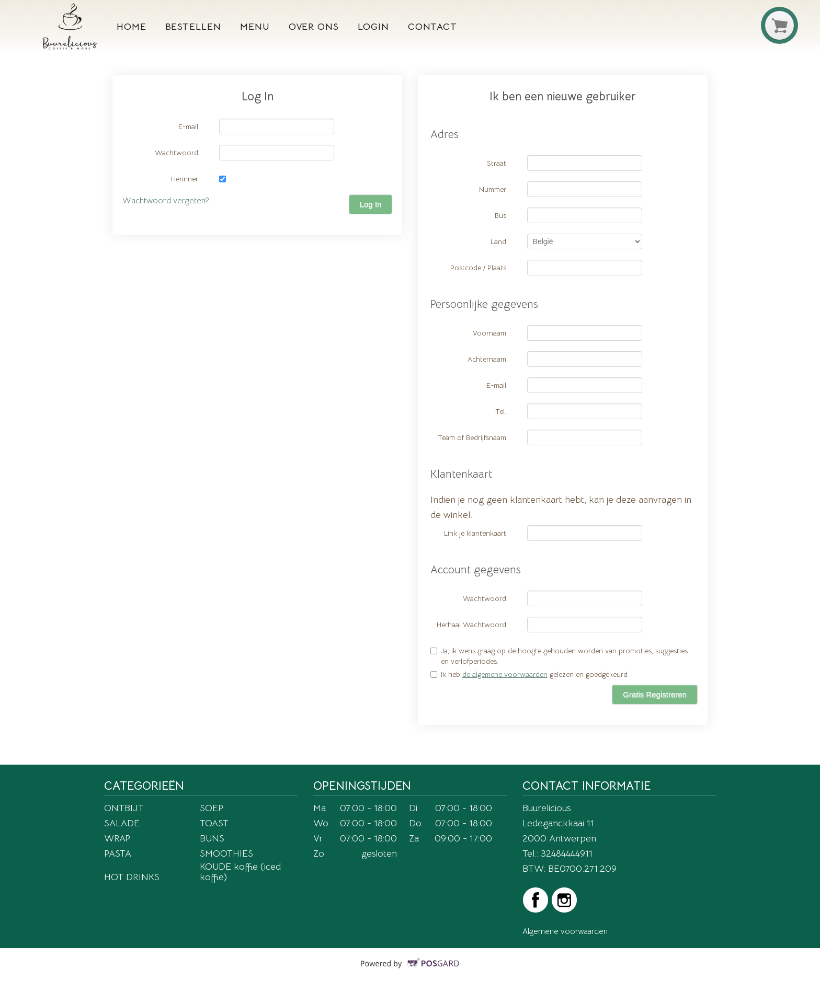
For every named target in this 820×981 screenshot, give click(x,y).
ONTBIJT (124, 808)
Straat (496, 163)
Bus (500, 215)
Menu (255, 26)
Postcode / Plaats (478, 267)
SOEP (211, 808)
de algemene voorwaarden (505, 674)
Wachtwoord (176, 152)
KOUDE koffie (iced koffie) (240, 871)
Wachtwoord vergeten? (165, 200)
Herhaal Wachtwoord (471, 624)
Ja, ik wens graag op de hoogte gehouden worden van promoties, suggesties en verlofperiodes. (559, 656)
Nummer (492, 189)
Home (131, 26)
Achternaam (487, 359)
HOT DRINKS (132, 877)
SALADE (122, 823)
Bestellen (193, 26)
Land (498, 241)
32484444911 (567, 853)
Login (373, 26)
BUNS (212, 838)
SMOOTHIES (226, 853)
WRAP (117, 838)
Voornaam (489, 333)
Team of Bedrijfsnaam (472, 437)
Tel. (500, 411)
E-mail (188, 126)
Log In (371, 204)
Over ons (314, 26)
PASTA (117, 853)
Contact (432, 26)
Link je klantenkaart (475, 533)
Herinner (184, 178)
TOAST (214, 823)
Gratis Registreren (655, 694)
